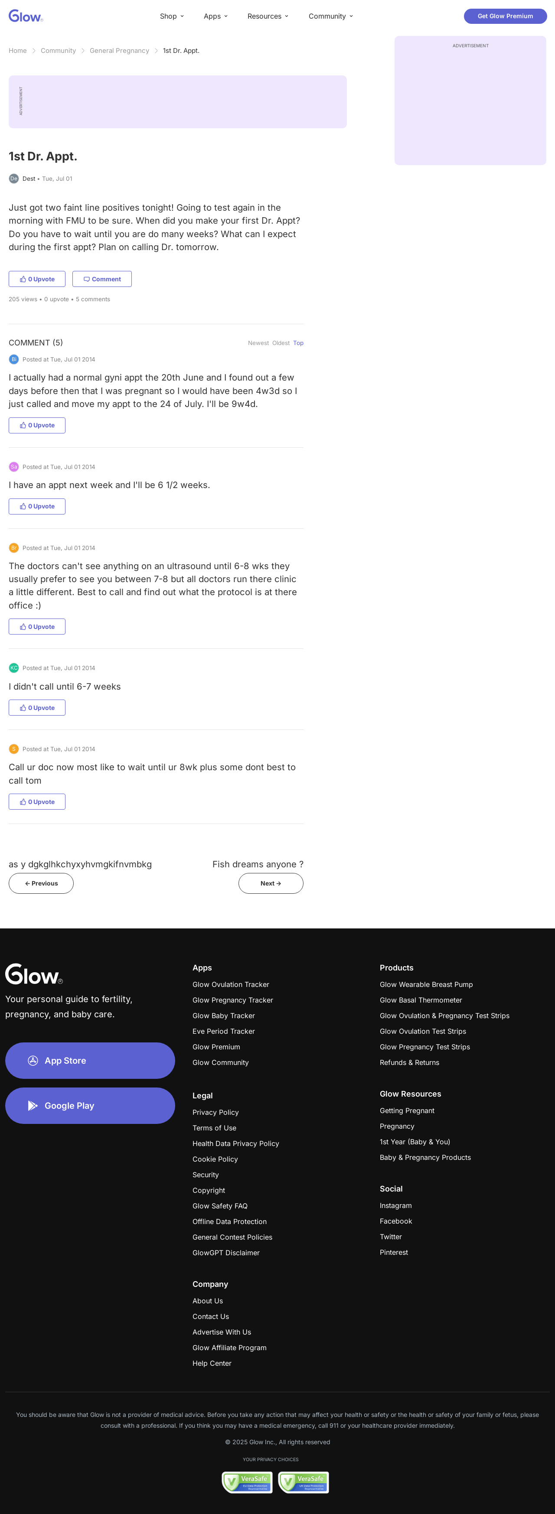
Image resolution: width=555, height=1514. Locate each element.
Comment (102, 279)
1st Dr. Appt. (181, 50)
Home (18, 50)
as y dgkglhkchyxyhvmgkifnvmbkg (80, 864)
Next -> (271, 883)
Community (58, 50)
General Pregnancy (119, 50)
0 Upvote (37, 279)
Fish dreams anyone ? (258, 864)
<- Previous (41, 883)
